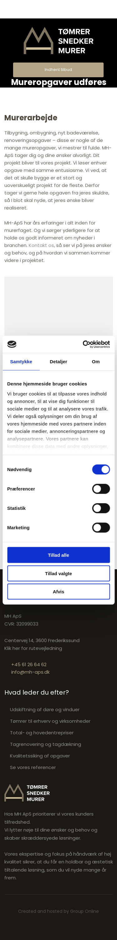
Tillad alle (58, 555)
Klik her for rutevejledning (33, 648)
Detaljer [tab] (58, 361)
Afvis (58, 591)
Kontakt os (41, 245)
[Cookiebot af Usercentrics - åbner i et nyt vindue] (83, 344)
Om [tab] (96, 361)
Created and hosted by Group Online (58, 911)
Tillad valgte (58, 573)
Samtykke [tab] (21, 361)
